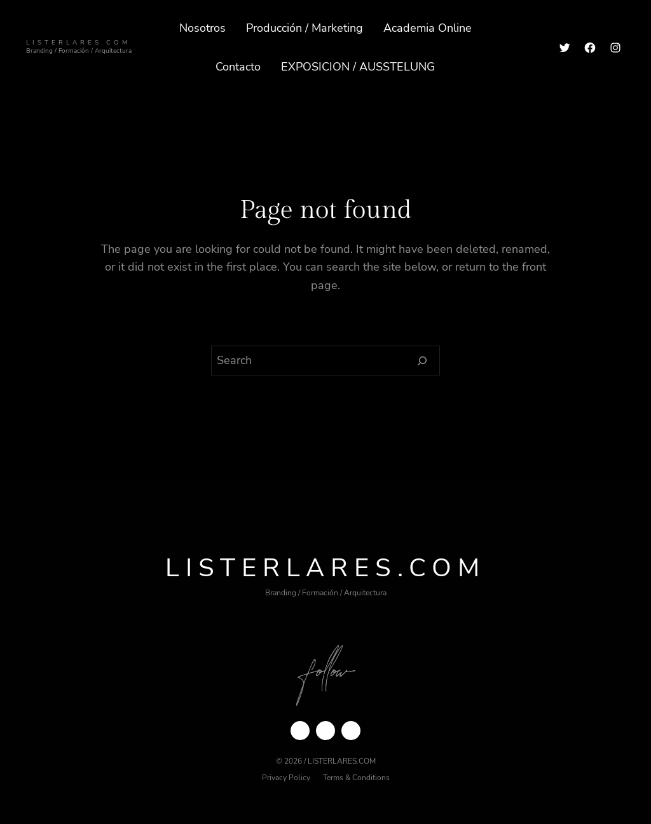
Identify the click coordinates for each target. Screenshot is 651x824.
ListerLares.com (78, 42)
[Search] (422, 361)
